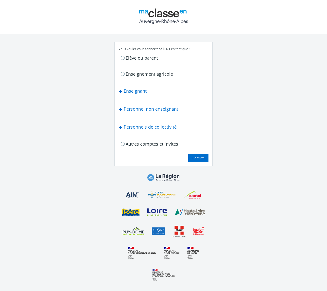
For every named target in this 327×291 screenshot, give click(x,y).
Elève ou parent (142, 58)
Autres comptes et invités (152, 144)
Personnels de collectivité (148, 127)
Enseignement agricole (149, 74)
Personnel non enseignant (148, 109)
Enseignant (133, 91)
